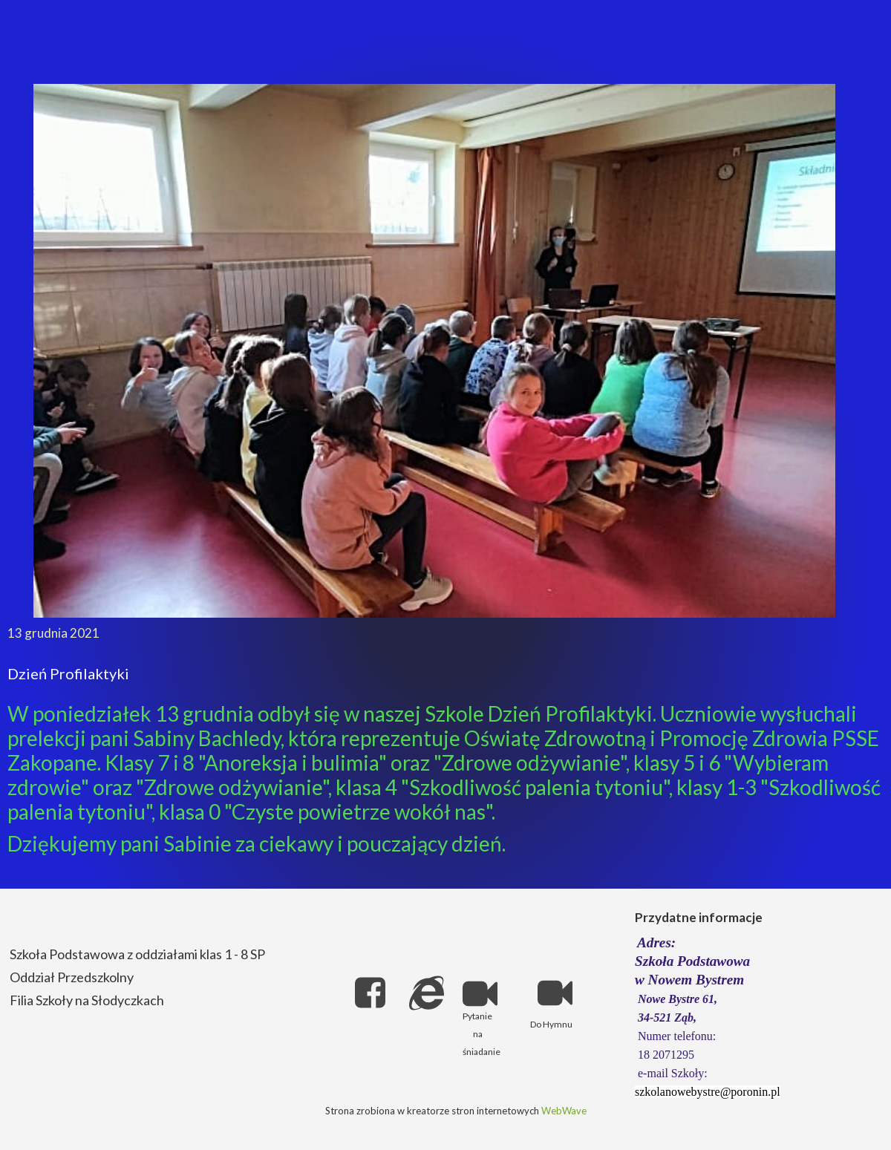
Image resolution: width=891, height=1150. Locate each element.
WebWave (564, 1111)
